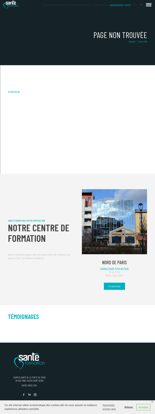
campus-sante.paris (117, 4)
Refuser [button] (128, 407)
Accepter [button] (143, 407)
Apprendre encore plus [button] (109, 407)
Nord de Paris (114, 262)
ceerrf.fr (128, 4)
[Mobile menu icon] (149, 4)
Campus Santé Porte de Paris (114, 268)
